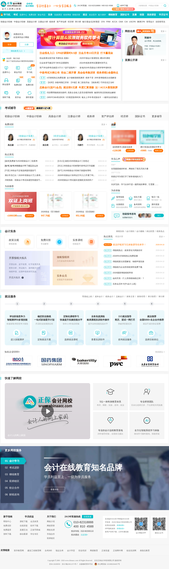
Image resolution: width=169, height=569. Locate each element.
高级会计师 (32, 22)
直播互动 (24, 530)
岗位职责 (150, 231)
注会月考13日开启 (89, 53)
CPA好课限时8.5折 (66, 53)
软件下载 (34, 525)
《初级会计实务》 (26, 136)
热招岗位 (159, 352)
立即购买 (29, 216)
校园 (142, 14)
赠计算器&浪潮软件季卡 (150, 147)
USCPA (132, 22)
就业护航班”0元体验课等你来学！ (129, 244)
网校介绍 (51, 521)
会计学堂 (71, 550)
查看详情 (54, 489)
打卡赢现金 (106, 53)
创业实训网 (131, 550)
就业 (85, 14)
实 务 (43, 78)
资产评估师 (61, 22)
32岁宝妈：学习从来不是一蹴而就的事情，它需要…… (134, 184)
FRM (108, 22)
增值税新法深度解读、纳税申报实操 (128, 261)
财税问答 (76, 15)
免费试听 (32, 15)
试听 (33, 139)
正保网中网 (118, 550)
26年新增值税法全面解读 (105, 78)
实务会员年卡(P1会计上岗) (124, 284)
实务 (50, 14)
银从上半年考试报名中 (91, 97)
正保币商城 (35, 530)
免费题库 (7, 530)
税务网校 (67, 15)
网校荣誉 (51, 525)
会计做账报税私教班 (75, 78)
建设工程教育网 (34, 550)
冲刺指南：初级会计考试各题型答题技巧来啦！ (25, 180)
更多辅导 (157, 116)
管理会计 (150, 22)
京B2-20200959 (54, 564)
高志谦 (10, 139)
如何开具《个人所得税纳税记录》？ (128, 278)
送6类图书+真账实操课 (122, 147)
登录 (9, 44)
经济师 (71, 22)
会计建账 (140, 231)
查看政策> (120, 529)
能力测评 (102, 15)
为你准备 (115, 190)
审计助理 (152, 296)
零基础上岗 (87, 296)
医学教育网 (19, 550)
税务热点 (160, 231)
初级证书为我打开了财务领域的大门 (127, 176)
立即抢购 (130, 151)
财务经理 (141, 296)
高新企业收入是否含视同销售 (80, 92)
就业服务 (10, 296)
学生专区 (34, 534)
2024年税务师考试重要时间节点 (93, 63)
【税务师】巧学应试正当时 (102, 82)
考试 (15, 14)
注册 (27, 44)
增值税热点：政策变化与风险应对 (127, 250)
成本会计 (99, 296)
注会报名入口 (47, 53)
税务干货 (89, 78)
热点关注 (107, 245)
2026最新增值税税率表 (123, 273)
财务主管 (130, 296)
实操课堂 (58, 15)
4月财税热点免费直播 (56, 78)
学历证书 (163, 14)
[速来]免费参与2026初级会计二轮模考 (21, 161)
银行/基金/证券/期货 (91, 22)
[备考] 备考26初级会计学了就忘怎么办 (21, 166)
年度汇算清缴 (86, 87)
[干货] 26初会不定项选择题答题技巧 (20, 170)
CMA (121, 22)
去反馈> (84, 535)
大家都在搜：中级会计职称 (148, 6)
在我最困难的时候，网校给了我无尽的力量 (129, 169)
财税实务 (120, 231)
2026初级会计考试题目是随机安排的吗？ (75, 180)
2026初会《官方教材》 (51, 212)
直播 (134, 14)
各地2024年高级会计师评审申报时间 (95, 67)
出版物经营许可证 (86, 564)
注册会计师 (43, 22)
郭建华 (147, 38)
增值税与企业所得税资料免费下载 (127, 267)
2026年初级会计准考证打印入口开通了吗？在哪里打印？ (82, 175)
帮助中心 (7, 521)
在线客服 (87, 517)
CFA (103, 22)
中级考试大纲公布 (49, 72)
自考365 (48, 550)
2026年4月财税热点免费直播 (125, 256)
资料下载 (7, 534)
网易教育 (94, 550)
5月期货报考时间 (73, 97)
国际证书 (124, 14)
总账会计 (120, 296)
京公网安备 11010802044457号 (107, 564)
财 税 (43, 92)
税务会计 (109, 296)
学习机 (7, 14)
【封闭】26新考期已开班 (58, 82)
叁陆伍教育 (145, 550)
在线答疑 (24, 525)
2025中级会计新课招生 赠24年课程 (95, 58)
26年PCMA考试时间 (56, 97)
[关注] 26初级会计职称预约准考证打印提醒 (76, 166)
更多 (163, 31)
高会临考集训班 (86, 72)
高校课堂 (151, 14)
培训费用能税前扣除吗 (57, 92)
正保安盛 (105, 550)
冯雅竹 (80, 139)
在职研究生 (160, 22)
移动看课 (24, 534)
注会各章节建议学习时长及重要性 (54, 63)
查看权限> (120, 525)
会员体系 (34, 521)
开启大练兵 (14, 277)
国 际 (43, 97)
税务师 (52, 22)
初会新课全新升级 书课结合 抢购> (54, 58)
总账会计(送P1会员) (50, 87)
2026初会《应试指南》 (86, 212)
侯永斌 (45, 139)
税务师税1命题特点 (107, 72)
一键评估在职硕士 (110, 97)
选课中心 (23, 15)
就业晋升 (93, 15)
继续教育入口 (18, 51)
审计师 (78, 22)
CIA (126, 22)
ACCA (114, 22)
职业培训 (82, 550)
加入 (159, 215)
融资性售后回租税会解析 (105, 92)
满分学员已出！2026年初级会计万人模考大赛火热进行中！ (30, 175)
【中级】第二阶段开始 (79, 82)
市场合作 (51, 534)
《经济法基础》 (60, 136)
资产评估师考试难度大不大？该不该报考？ (58, 67)
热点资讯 (9, 154)
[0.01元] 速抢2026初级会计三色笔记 (73, 161)
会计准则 (130, 231)
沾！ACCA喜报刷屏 (106, 87)
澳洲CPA (141, 22)
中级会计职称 (19, 22)
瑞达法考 (59, 550)
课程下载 (24, 521)
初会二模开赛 (68, 72)
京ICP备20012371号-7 (70, 564)
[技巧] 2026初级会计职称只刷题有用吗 (74, 170)
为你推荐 (9, 186)
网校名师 (130, 31)
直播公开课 (131, 60)
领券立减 (158, 151)
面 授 (43, 82)
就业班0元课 (70, 87)
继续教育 (112, 14)
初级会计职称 (6, 22)
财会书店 (42, 15)
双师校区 (51, 538)
